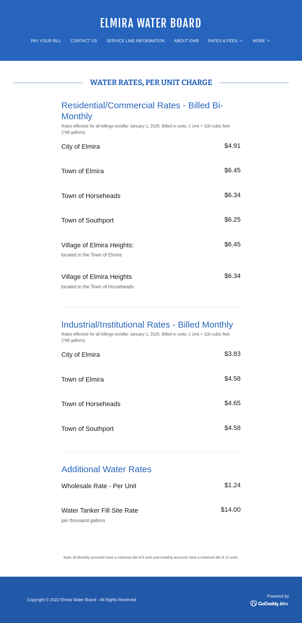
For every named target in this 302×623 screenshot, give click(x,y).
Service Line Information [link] (135, 40)
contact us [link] (83, 40)
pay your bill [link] (46, 40)
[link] (151, 25)
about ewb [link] (186, 40)
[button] (225, 40)
